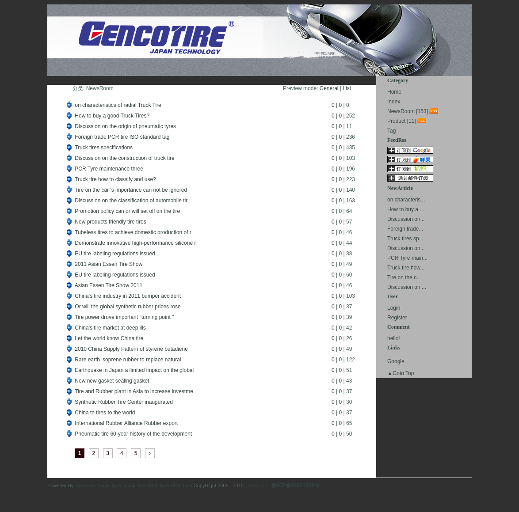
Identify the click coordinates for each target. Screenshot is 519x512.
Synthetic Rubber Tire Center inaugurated (123, 402)
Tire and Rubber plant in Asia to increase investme (134, 391)
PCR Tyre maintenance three (109, 169)
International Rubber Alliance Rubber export (126, 423)
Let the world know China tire (109, 338)
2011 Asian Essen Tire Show (108, 264)
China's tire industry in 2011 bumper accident (128, 296)
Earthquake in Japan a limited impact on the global (134, 370)
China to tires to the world (105, 413)
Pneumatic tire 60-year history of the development (133, 434)
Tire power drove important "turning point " (124, 317)
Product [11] (401, 121)
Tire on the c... (404, 277)
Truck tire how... (405, 268)
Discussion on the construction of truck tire (124, 158)
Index (393, 102)
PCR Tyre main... (407, 258)
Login (393, 308)
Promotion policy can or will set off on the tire (127, 211)
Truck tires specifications (104, 147)
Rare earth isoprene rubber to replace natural (128, 360)
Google (396, 361)
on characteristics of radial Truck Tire (118, 105)
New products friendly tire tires (110, 222)
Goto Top (257, 485)
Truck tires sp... (405, 238)
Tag (391, 131)
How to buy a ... (405, 209)
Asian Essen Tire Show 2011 (108, 285)
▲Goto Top (400, 373)
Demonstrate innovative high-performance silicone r (135, 243)
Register (397, 318)
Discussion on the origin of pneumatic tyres (125, 126)
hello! (393, 338)
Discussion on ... (406, 287)
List (347, 88)
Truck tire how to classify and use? (115, 179)
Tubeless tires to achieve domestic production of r (133, 232)
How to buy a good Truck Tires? (112, 116)
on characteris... (406, 200)
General (329, 88)
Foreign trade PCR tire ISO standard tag (122, 137)
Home (394, 92)
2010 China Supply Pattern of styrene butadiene (131, 349)
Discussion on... (406, 219)
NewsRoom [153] (407, 111)
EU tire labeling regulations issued (115, 253)
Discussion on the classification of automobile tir (131, 200)
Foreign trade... (405, 229)
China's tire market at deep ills (110, 328)
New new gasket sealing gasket (112, 381)
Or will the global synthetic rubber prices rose (127, 306)
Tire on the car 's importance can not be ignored (131, 190)
